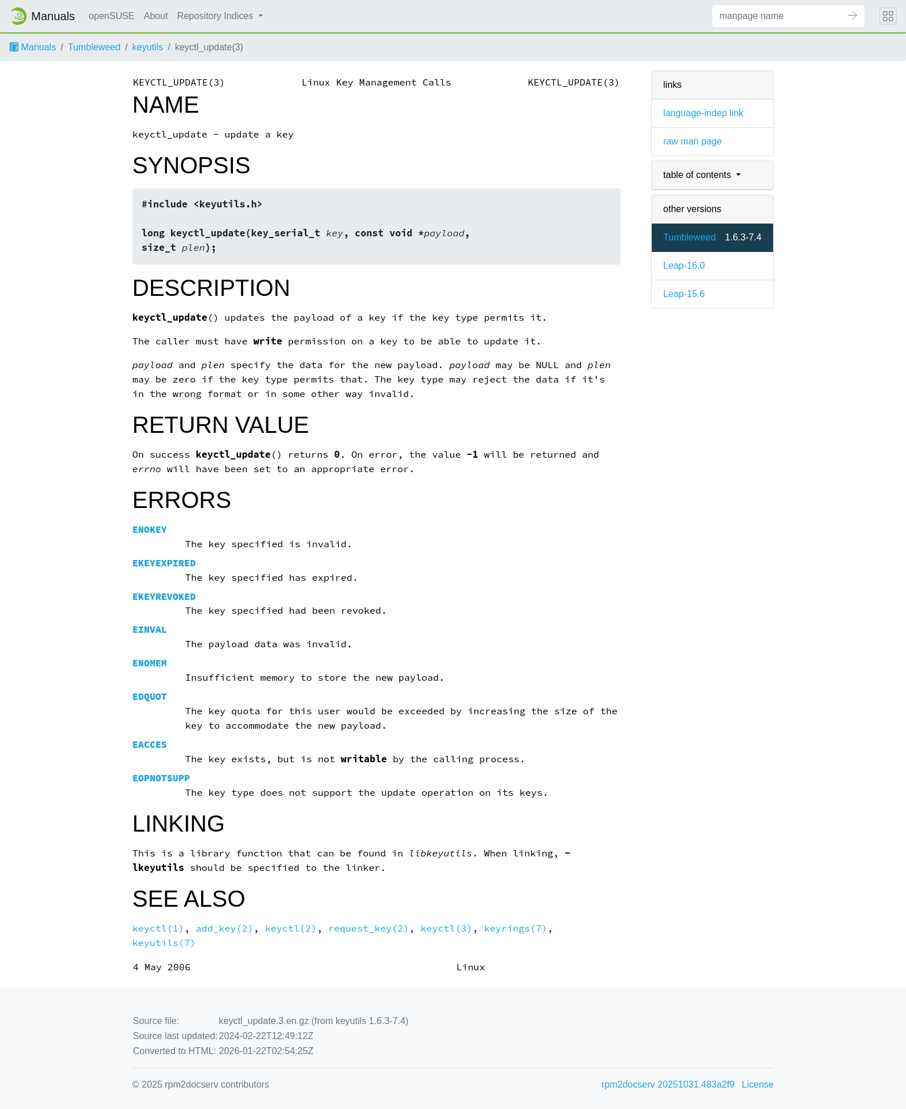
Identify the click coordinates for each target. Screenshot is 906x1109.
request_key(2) (368, 928)
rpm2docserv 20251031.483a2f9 (667, 1084)
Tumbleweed (94, 47)
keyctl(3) (447, 928)
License (758, 1084)
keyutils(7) (164, 943)
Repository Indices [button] (216, 16)
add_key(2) (225, 928)
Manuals (32, 47)
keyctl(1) (158, 928)
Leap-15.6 (684, 294)
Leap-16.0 (684, 265)
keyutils (147, 47)
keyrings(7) (516, 928)
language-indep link (703, 113)
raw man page (692, 141)
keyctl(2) (291, 928)
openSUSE (112, 16)
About (156, 16)
